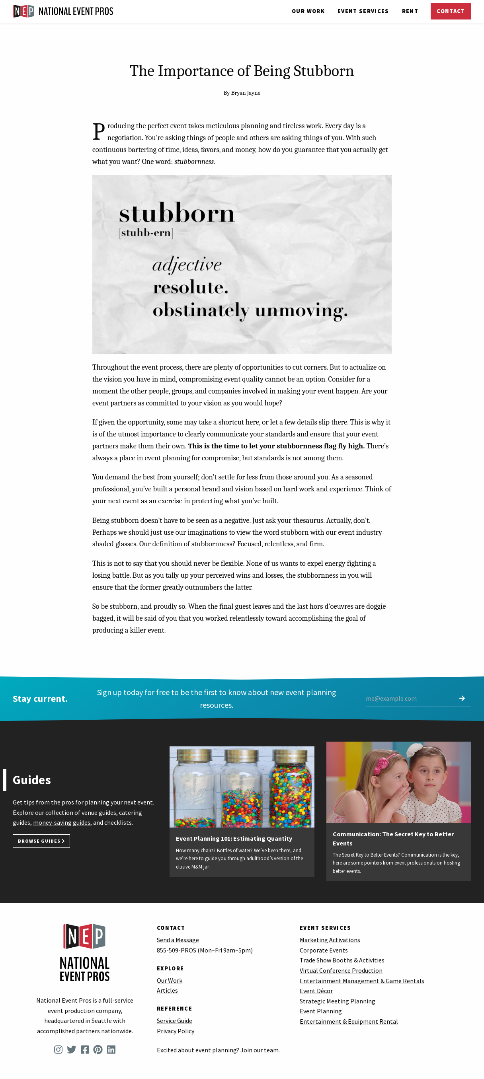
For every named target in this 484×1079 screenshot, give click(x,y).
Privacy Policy (175, 1031)
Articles (167, 990)
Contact (451, 11)
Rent (410, 11)
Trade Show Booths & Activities (342, 960)
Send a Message (178, 940)
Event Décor (316, 991)
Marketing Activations (330, 940)
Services (363, 11)
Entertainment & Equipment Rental (349, 1021)
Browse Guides (41, 841)
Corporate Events (324, 950)
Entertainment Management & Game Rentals (362, 981)
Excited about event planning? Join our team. (218, 1050)
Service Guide (174, 1020)
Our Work (308, 11)
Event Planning (321, 1011)
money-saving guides (61, 822)
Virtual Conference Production (341, 970)
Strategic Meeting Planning (337, 1001)
